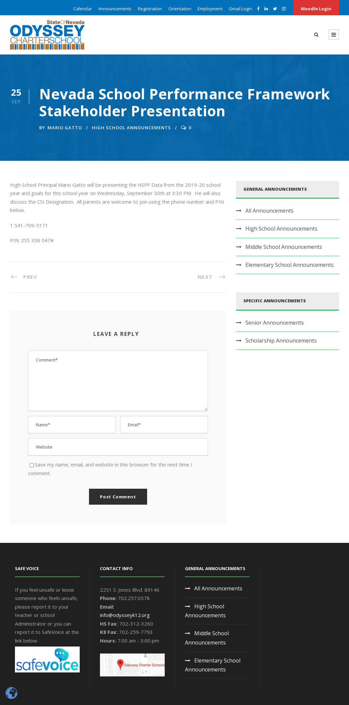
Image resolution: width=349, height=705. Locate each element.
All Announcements (269, 210)
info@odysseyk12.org (125, 615)
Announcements (114, 9)
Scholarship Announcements (281, 340)
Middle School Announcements (283, 247)
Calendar (82, 9)
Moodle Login (316, 9)
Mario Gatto (64, 128)
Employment (210, 9)
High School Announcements (131, 128)
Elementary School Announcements (289, 264)
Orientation (179, 9)
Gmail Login (240, 9)
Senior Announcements (274, 322)
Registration (150, 9)
